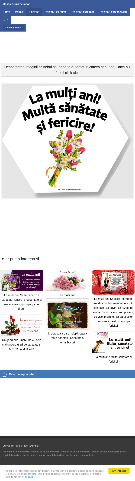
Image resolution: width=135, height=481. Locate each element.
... (4, 19)
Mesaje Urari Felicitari (17, 3)
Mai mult (27, 477)
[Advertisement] (67, 56)
